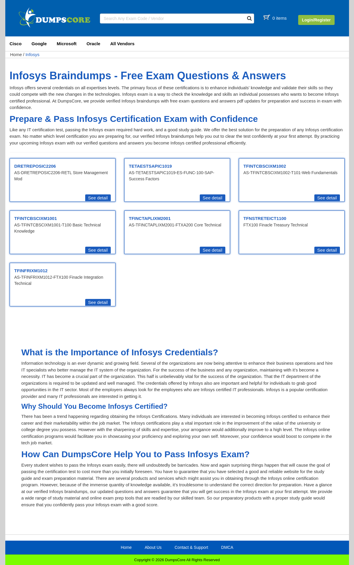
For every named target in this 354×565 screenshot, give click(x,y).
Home (16, 54)
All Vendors (122, 43)
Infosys (33, 54)
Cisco (16, 43)
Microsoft (67, 43)
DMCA (227, 547)
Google (39, 43)
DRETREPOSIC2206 (35, 166)
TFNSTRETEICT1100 (265, 218)
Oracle (93, 43)
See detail (98, 197)
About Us (153, 547)
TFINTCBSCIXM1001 (35, 218)
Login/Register (316, 20)
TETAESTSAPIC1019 (150, 166)
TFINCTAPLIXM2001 (150, 218)
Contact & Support (191, 547)
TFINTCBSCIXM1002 (265, 166)
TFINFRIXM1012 (31, 270)
